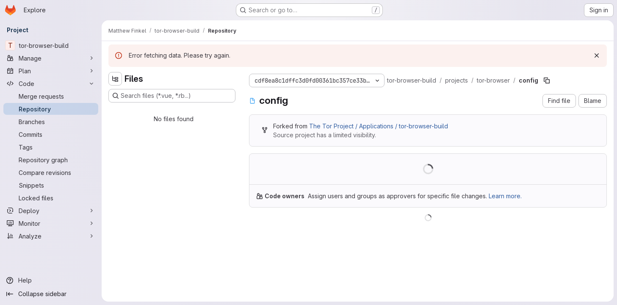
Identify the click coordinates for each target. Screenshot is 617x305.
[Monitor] (50, 223)
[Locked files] (50, 198)
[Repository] (50, 109)
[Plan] (50, 71)
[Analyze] (50, 236)
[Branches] (50, 122)
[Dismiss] (597, 55)
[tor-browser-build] (50, 45)
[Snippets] (50, 185)
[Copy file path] (546, 80)
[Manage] (50, 58)
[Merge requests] (50, 96)
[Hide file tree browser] (115, 79)
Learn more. (505, 196)
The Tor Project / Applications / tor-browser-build (378, 126)
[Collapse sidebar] (50, 294)
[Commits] (50, 134)
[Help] (50, 280)
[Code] (50, 83)
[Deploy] (50, 210)
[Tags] (50, 147)
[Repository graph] (50, 160)
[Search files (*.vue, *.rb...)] (171, 96)
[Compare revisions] (50, 172)
